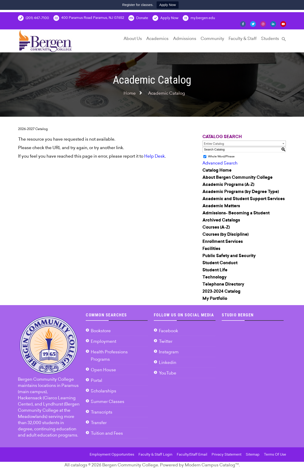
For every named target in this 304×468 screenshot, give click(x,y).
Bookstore (101, 331)
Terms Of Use (275, 454)
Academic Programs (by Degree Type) (240, 192)
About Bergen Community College (237, 177)
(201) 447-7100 (33, 18)
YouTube (167, 373)
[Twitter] (253, 23)
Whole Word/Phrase (221, 156)
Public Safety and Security (229, 256)
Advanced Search (220, 163)
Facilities (211, 249)
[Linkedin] (273, 23)
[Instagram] (263, 23)
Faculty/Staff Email (192, 454)
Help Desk (154, 156)
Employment (103, 341)
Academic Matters (221, 206)
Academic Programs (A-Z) (228, 184)
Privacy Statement (226, 454)
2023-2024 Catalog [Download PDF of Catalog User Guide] (221, 291)
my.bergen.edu (199, 18)
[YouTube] (283, 23)
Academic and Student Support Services (243, 199)
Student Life (214, 270)
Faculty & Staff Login (155, 454)
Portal (96, 380)
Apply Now (167, 5)
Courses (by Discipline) (225, 234)
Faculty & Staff (243, 38)
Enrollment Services (222, 241)
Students (270, 38)
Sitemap (253, 454)
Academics (157, 38)
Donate (138, 18)
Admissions (184, 38)
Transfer (99, 422)
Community (212, 38)
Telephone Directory (223, 284)
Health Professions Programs (109, 355)
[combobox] (244, 143)
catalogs (79, 465)
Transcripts (101, 412)
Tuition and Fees (107, 433)
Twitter (165, 341)
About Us (133, 38)
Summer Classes (107, 401)
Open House (103, 370)
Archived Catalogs (221, 220)
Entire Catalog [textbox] (214, 144)
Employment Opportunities (112, 454)
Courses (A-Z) (216, 227)
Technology (214, 277)
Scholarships (103, 391)
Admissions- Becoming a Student (236, 213)
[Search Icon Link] (284, 41)
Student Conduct (220, 263)
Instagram (169, 352)
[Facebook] (243, 23)
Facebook (168, 331)
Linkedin (167, 362)
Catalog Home (217, 170)
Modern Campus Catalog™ (212, 465)
